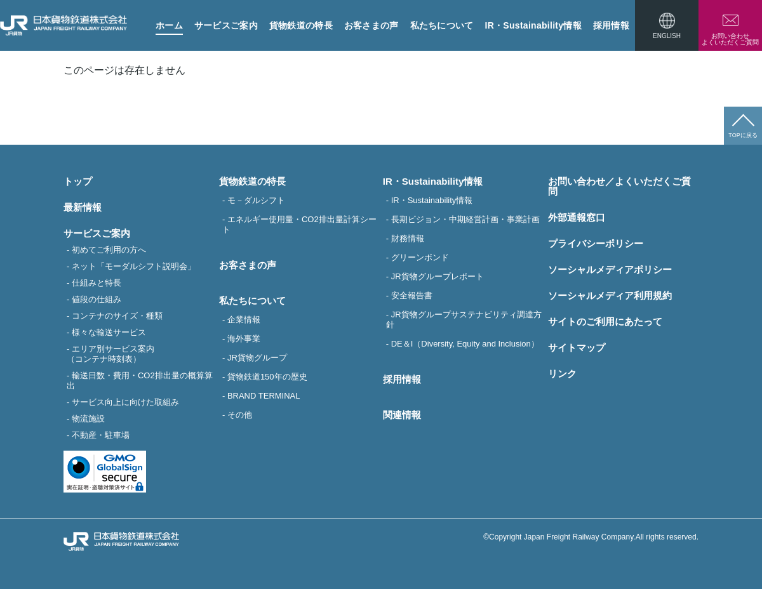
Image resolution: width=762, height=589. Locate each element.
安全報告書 (411, 295)
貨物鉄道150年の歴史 (267, 376)
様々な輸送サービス (109, 332)
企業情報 (243, 319)
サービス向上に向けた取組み (125, 402)
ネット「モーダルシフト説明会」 (134, 266)
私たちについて (442, 25)
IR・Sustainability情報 (533, 25)
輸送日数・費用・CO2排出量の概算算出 (140, 380)
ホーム (169, 25)
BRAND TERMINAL (263, 395)
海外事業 (243, 338)
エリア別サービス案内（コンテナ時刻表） (110, 354)
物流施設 (88, 418)
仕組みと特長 (96, 283)
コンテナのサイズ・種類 (117, 316)
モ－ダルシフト (256, 200)
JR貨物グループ (257, 357)
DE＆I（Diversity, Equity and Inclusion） (465, 343)
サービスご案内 (226, 25)
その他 (239, 415)
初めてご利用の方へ (109, 250)
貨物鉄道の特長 (301, 25)
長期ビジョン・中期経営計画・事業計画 (465, 219)
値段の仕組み (96, 299)
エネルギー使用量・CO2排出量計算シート (299, 224)
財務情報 (407, 238)
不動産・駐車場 (101, 435)
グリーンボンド (420, 257)
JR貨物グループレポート (437, 276)
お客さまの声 (371, 25)
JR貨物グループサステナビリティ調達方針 (464, 319)
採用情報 (611, 25)
